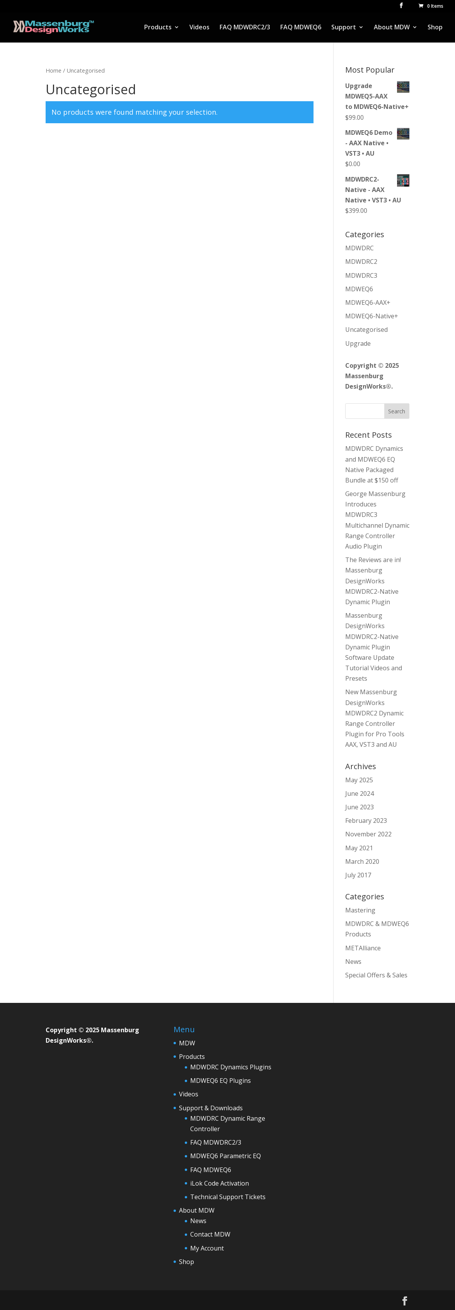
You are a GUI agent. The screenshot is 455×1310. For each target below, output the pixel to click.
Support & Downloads (211, 1108)
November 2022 (368, 834)
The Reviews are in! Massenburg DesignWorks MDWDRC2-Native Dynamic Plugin (373, 581)
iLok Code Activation (219, 1183)
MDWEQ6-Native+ (371, 316)
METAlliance (363, 948)
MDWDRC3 (361, 275)
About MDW (392, 27)
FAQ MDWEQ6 (300, 27)
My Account (207, 1248)
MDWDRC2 (361, 261)
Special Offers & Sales (376, 975)
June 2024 (359, 793)
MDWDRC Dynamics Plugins (230, 1067)
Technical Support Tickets (228, 1197)
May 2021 (359, 848)
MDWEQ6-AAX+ (367, 302)
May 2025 (359, 780)
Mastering (360, 910)
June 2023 (359, 807)
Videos (199, 27)
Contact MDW (210, 1234)
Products (158, 27)
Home (53, 70)
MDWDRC (359, 248)
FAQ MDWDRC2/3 (245, 27)
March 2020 (362, 861)
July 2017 (358, 875)
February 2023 (366, 820)
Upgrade (358, 343)
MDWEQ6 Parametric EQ (225, 1156)
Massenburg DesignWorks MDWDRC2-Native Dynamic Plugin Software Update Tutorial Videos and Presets (373, 647)
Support (343, 27)
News (353, 961)
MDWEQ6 (359, 289)
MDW (187, 1043)
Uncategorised (366, 329)
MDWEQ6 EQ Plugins (220, 1080)
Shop (435, 27)
